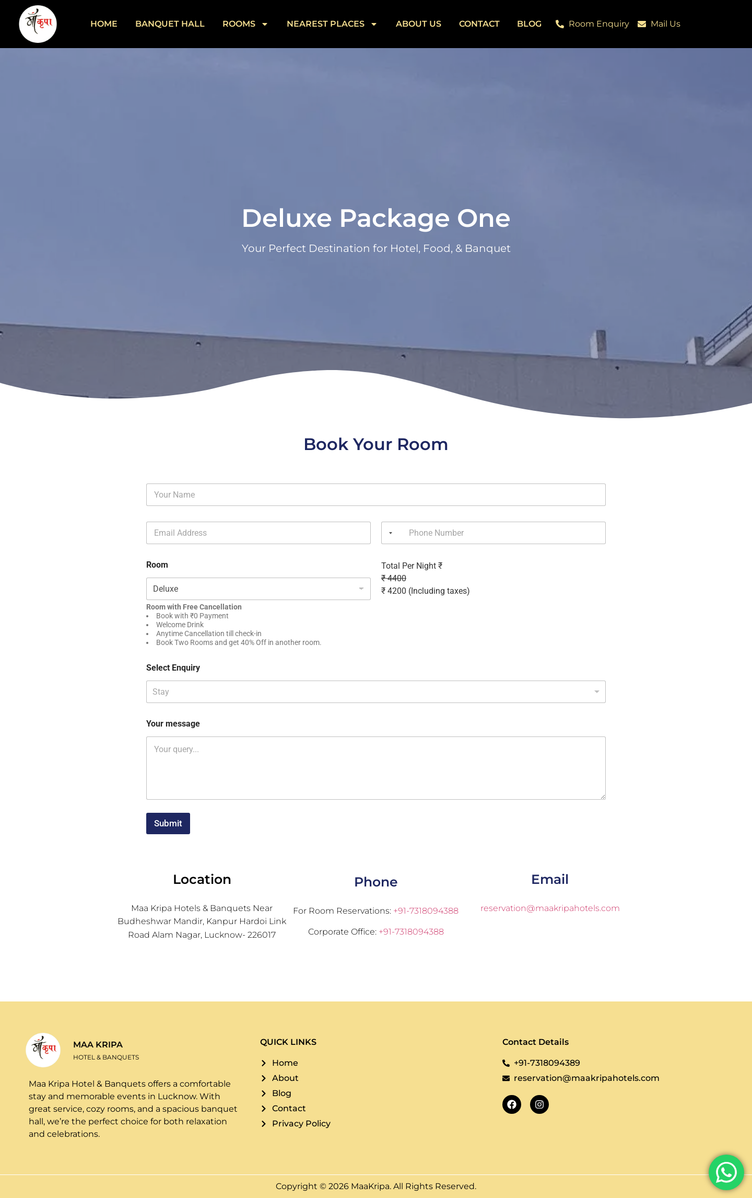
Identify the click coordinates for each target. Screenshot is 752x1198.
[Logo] (37, 24)
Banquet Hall (170, 24)
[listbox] (376, 692)
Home (104, 24)
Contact (479, 24)
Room (157, 565)
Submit (168, 823)
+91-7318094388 (426, 911)
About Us (418, 24)
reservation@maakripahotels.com (550, 908)
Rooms (245, 24)
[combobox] (388, 533)
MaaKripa (370, 1186)
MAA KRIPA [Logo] (98, 1045)
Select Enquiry (173, 668)
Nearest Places (332, 24)
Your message (173, 724)
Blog (529, 24)
